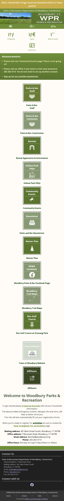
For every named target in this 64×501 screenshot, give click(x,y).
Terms (8, 496)
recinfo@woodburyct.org (18, 469)
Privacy (24, 496)
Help (39, 496)
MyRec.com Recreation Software (36, 499)
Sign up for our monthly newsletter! (21, 76)
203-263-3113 (14, 472)
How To (55, 496)
